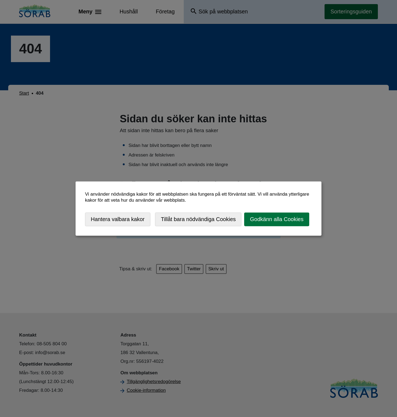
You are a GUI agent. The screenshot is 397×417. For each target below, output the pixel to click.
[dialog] (198, 208)
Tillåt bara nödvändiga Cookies (198, 219)
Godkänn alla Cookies (276, 219)
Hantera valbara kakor (118, 219)
